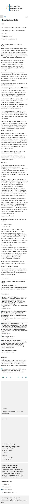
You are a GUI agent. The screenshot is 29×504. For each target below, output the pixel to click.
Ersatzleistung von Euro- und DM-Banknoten (14, 27)
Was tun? (4, 33)
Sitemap (18, 499)
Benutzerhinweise (21, 500)
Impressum (17, 497)
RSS (2, 502)
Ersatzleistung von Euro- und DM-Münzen (13, 30)
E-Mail (6, 452)
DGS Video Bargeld (6, 489)
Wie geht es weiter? (7, 36)
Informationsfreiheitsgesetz (7, 499)
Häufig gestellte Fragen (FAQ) (8, 492)
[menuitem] (1, 16)
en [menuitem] (27, 17)
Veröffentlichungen (6, 487)
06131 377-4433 (8, 450)
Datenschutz (13, 500)
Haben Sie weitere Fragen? (9, 39)
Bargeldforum (5, 484)
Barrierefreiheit (5, 500)
